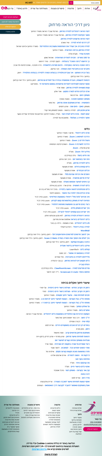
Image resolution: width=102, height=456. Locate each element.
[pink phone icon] (5, 8)
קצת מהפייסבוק (13, 431)
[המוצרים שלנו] (10, 27)
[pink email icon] (2, 8)
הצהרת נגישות (51, 454)
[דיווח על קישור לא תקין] (10, 22)
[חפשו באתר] (88, 3)
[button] (87, 8)
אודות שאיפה (77, 408)
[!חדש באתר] (10, 32)
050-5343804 (95, 422)
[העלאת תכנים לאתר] (10, 17)
